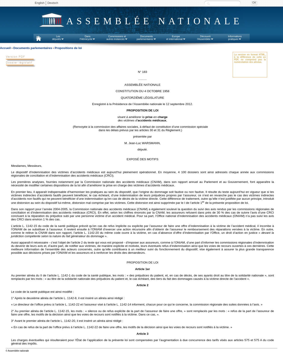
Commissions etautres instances (117, 37)
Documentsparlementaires (146, 37)
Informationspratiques (235, 37)
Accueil (5, 48)
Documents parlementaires (32, 48)
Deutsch (52, 3)
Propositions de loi (68, 48)
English (40, 3)
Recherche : (208, 3)
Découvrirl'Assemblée (205, 37)
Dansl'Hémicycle (87, 37)
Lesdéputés (58, 37)
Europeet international (176, 37)
